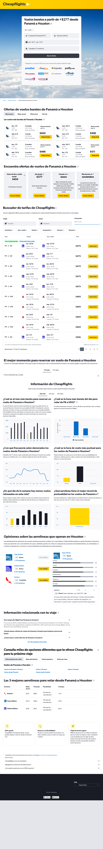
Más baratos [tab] (9, 112)
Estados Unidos (12, 99)
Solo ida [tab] (44, 112)
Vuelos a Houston (73, 668)
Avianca (17, 575)
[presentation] (51, 24)
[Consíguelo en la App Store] (56, 796)
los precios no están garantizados (48, 753)
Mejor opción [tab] (22, 112)
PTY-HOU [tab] (56, 368)
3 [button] (90, 348)
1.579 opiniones (19, 559)
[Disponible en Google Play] (47, 796)
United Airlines (19, 564)
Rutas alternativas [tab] (32, 657)
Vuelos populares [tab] (47, 657)
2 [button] (85, 348)
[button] (36, 42)
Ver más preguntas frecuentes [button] (37, 640)
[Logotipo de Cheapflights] (14, 4)
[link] (15, 194)
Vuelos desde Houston (43, 670)
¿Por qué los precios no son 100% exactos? (52, 766)
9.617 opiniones (19, 570)
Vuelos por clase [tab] (62, 657)
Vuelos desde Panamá (11, 670)
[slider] (100, 222)
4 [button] (94, 348)
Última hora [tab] (34, 112)
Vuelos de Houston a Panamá (13, 668)
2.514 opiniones (19, 581)
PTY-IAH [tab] (47, 368)
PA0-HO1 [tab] (43, 392)
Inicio (4, 99)
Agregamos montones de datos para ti (52, 763)
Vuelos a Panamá (41, 668)
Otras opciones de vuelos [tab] (14, 657)
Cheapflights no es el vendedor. (52, 759)
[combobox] (29, 30)
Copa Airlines (18, 553)
